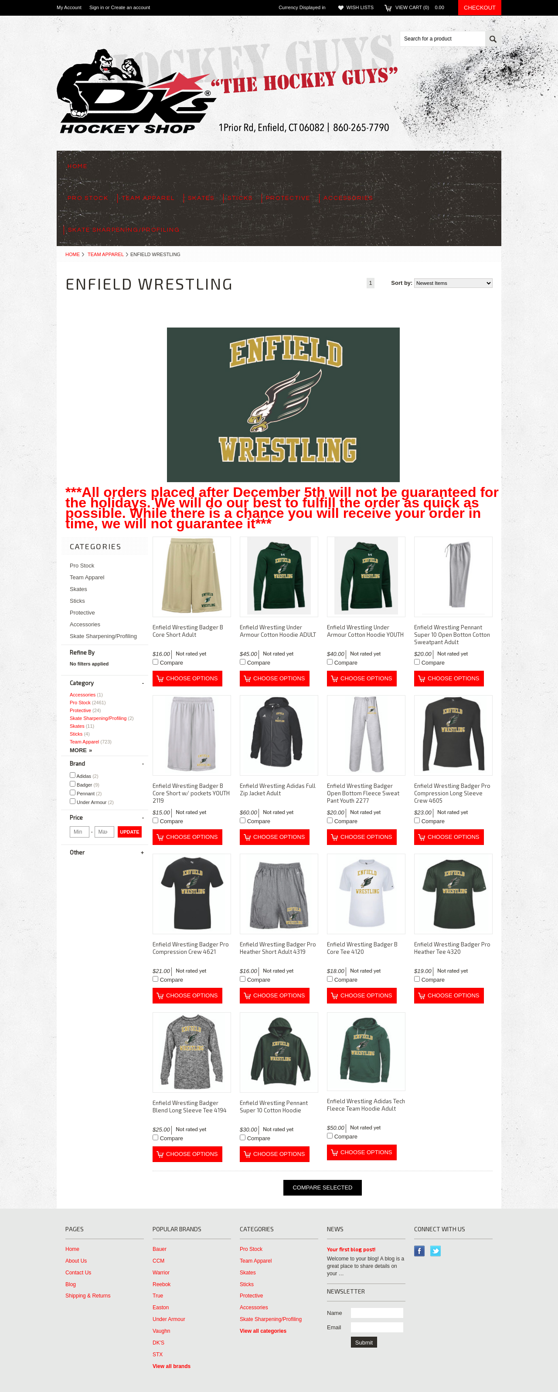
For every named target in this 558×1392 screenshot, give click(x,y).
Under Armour (92, 801)
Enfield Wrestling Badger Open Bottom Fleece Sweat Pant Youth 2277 (363, 793)
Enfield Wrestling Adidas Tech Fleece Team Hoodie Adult (366, 1105)
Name (334, 1313)
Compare (171, 662)
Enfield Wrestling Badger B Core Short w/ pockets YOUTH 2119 (191, 793)
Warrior (161, 1273)
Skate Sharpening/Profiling (124, 230)
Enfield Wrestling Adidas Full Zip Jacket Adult (278, 789)
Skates (201, 198)
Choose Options (192, 678)
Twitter (435, 1251)
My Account (69, 7)
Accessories (348, 198)
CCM (158, 1261)
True (158, 1296)
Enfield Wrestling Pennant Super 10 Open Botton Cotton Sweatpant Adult (452, 634)
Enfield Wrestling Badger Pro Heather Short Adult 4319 (278, 948)
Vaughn (161, 1331)
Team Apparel (148, 198)
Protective (288, 198)
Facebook (419, 1251)
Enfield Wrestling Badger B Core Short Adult (188, 631)
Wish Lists (360, 7)
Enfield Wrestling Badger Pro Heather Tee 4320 (452, 948)
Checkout (480, 7)
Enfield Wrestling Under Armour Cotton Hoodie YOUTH (365, 631)
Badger (84, 784)
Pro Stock (88, 198)
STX (158, 1354)
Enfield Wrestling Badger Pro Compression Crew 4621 (191, 948)
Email (334, 1327)
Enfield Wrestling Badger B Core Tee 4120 (362, 948)
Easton (161, 1307)
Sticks (240, 198)
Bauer (160, 1249)
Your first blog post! (351, 1249)
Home (72, 254)
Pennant (86, 793)
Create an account (130, 7)
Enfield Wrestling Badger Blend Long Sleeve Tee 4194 (190, 1106)
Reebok (161, 1284)
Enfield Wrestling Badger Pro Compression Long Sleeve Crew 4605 (452, 793)
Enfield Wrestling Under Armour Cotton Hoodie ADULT (278, 631)
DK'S (158, 1343)
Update (129, 832)
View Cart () (422, 7)
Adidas (84, 775)
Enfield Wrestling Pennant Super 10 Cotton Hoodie (274, 1106)
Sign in (96, 7)
